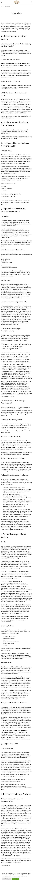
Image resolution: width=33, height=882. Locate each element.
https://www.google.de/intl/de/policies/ (12, 862)
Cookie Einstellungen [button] (6, 878)
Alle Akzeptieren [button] (15, 878)
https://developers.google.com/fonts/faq (12, 786)
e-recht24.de (7, 865)
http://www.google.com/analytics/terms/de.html (18, 860)
